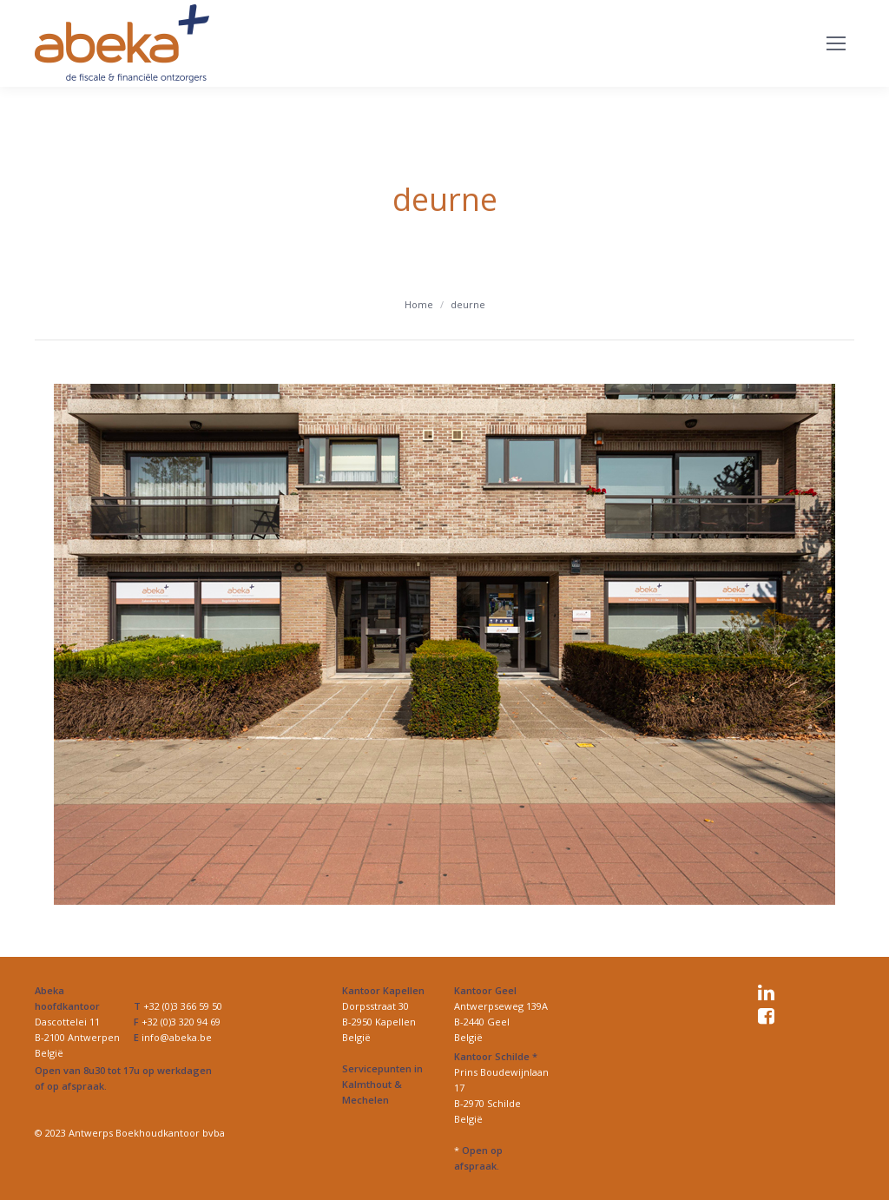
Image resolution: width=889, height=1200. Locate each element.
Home (419, 304)
